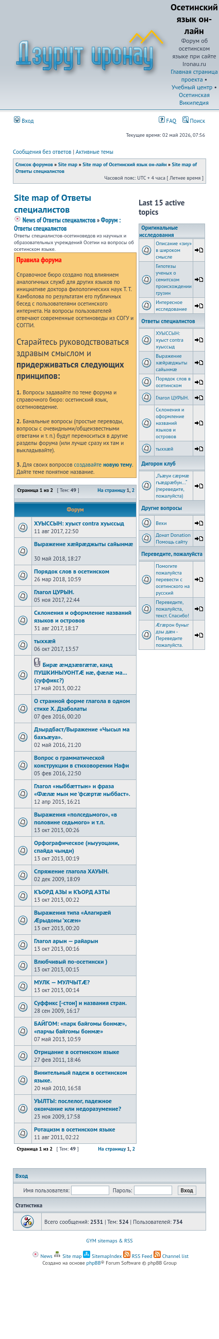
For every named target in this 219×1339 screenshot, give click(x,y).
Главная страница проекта (194, 75)
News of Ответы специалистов (54, 220)
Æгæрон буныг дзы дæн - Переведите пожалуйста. (172, 634)
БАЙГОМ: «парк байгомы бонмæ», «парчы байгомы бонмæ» (80, 1027)
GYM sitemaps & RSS (109, 1240)
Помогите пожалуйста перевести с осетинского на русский (173, 579)
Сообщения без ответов (42, 151)
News (42, 1256)
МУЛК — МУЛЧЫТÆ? (62, 982)
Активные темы (94, 151)
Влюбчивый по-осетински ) (70, 961)
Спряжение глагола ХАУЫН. (71, 871)
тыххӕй (45, 641)
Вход (24, 120)
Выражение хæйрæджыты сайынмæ (83, 544)
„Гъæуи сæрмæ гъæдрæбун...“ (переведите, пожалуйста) (172, 485)
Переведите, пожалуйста (172, 553)
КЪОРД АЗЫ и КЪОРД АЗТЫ (72, 892)
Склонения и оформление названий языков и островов (82, 616)
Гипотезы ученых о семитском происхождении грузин (174, 279)
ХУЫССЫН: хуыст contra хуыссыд (79, 523)
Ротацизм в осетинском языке (74, 1129)
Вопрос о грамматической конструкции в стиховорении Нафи (81, 761)
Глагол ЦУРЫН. (54, 592)
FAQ (167, 120)
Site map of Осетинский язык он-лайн (124, 164)
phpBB (94, 1263)
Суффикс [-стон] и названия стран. (80, 1003)
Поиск (193, 120)
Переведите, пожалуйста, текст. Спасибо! (172, 609)
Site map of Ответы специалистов (52, 203)
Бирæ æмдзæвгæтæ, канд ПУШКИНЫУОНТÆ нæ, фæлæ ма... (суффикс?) (80, 672)
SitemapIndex (102, 1256)
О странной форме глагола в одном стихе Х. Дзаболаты (82, 704)
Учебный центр (192, 87)
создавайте (103, 464)
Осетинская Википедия (194, 98)
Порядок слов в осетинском (71, 571)
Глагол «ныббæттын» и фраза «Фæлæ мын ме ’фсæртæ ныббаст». (82, 790)
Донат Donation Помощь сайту (173, 538)
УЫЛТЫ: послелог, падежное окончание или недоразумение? (77, 1104)
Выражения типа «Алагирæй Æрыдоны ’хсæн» (72, 916)
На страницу (111, 490)
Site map (67, 164)
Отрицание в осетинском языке (76, 1052)
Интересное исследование (171, 305)
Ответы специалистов (168, 321)
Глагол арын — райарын (66, 941)
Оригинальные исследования (158, 231)
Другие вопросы (161, 508)
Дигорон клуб (158, 463)
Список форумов (34, 164)
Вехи (161, 523)
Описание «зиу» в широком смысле (174, 250)
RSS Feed (138, 1256)
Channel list (171, 1256)
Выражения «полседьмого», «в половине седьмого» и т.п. (75, 818)
